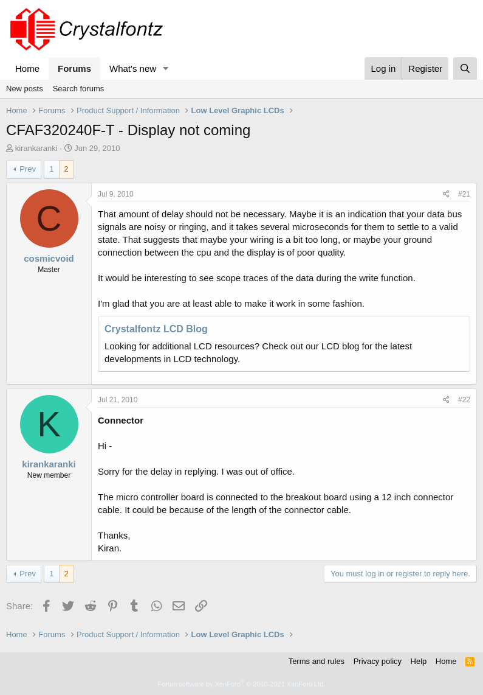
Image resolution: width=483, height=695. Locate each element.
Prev (27, 168)
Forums (74, 68)
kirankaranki (36, 148)
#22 (464, 400)
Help (419, 661)
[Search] (465, 68)
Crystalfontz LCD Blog (156, 329)
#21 (464, 194)
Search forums (78, 88)
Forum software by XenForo (242, 684)
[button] (165, 68)
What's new (132, 68)
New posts (24, 88)
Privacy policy (378, 661)
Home (27, 68)
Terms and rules (316, 661)
